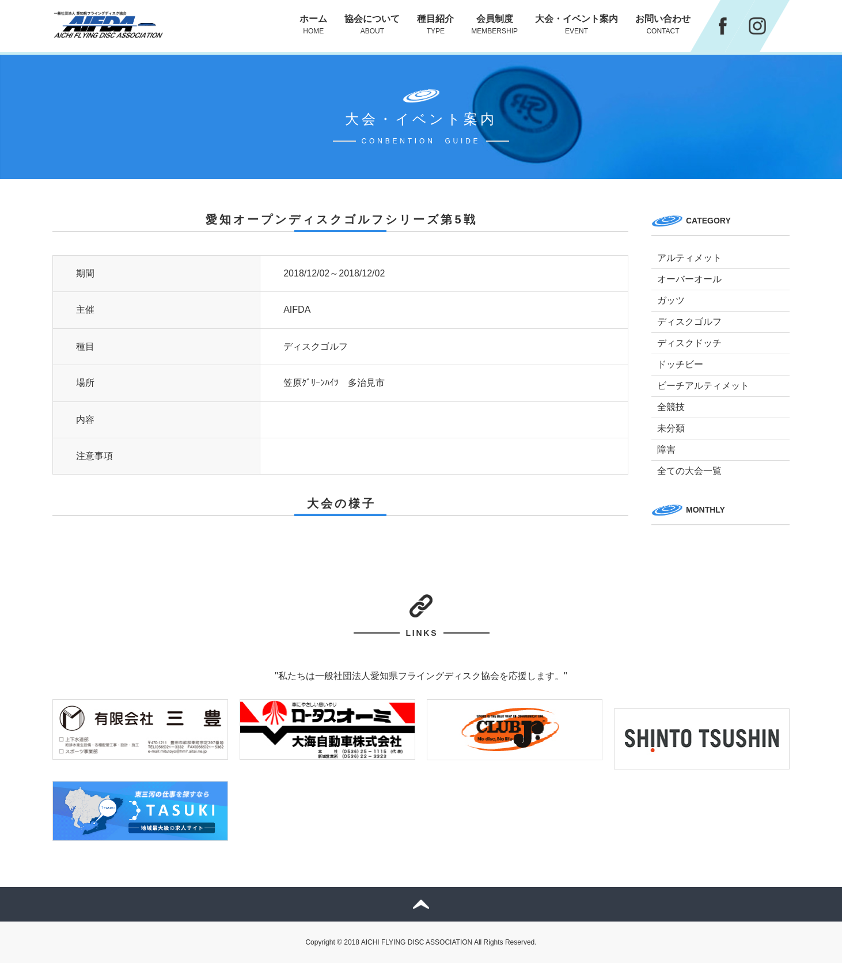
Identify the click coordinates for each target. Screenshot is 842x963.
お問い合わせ (663, 24)
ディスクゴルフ (689, 322)
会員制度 (494, 24)
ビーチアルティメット (703, 385)
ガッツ (671, 300)
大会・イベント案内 (576, 24)
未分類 (671, 428)
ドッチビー (680, 364)
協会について (372, 24)
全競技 (671, 407)
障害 (666, 449)
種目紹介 (435, 24)
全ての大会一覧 (689, 471)
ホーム (313, 24)
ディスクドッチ (689, 343)
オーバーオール (689, 279)
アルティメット (689, 258)
